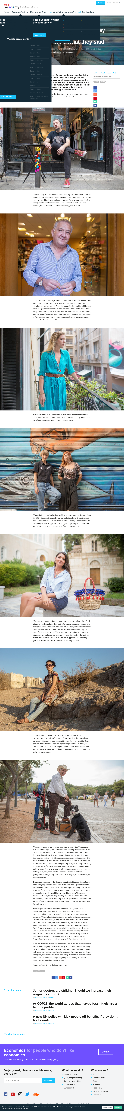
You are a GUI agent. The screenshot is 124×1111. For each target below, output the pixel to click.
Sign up (48, 1080)
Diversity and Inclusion (77, 1104)
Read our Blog (98, 1088)
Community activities (72, 1081)
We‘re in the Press (100, 1091)
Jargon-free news (71, 1074)
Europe (96, 81)
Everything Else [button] (39, 12)
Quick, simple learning (73, 1078)
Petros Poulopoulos (103, 73)
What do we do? (72, 1070)
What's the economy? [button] (63, 12)
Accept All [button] (117, 1107)
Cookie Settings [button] (107, 1107)
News (6, 12)
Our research (69, 1088)
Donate (100, 3)
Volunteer (96, 1084)
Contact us (97, 1095)
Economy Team (41, 998)
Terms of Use (32, 1104)
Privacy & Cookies (46, 1104)
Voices (115, 73)
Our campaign (69, 1084)
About (108, 3)
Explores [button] (20, 12)
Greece (103, 81)
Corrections (92, 1104)
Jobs (95, 1081)
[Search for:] (115, 3)
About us (96, 1074)
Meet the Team (99, 1078)
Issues (51, 1011)
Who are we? (99, 1070)
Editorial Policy (61, 1104)
